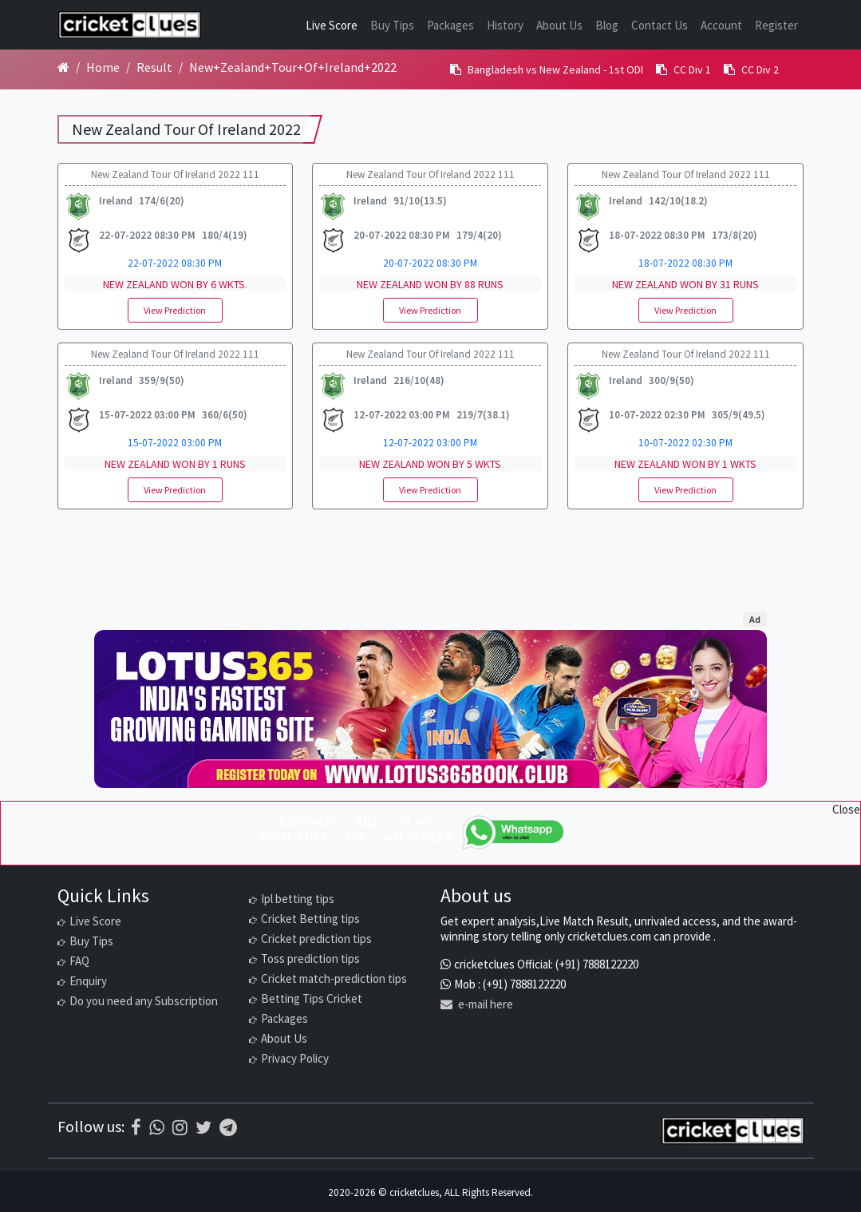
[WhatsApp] (514, 832)
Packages (450, 25)
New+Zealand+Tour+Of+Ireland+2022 (293, 67)
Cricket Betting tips (310, 918)
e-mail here (476, 1004)
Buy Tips (392, 25)
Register (776, 25)
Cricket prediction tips (316, 938)
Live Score (331, 25)
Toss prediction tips (310, 958)
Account (721, 25)
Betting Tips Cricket (311, 998)
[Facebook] (136, 1127)
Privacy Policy (295, 1058)
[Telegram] (228, 1127)
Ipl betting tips (297, 898)
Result (154, 67)
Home (103, 67)
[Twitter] (203, 1127)
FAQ (79, 960)
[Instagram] (180, 1127)
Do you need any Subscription (143, 1000)
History (505, 25)
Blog (606, 25)
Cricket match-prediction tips (334, 978)
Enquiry (88, 980)
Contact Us (659, 25)
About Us (559, 25)
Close (846, 809)
